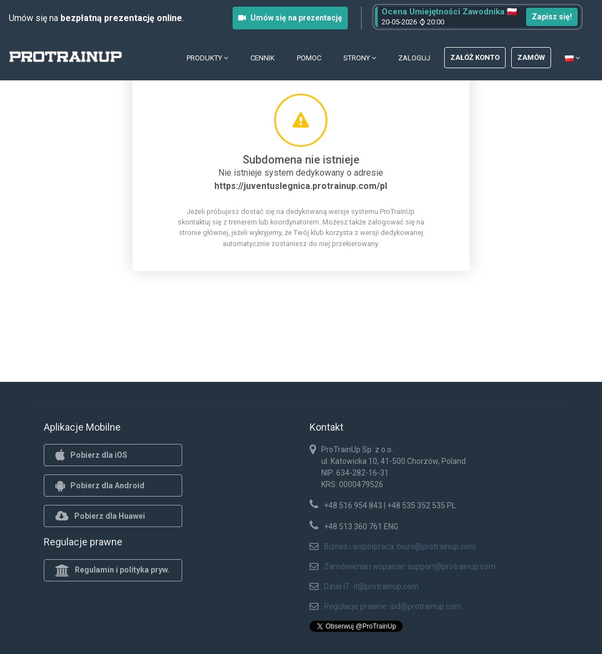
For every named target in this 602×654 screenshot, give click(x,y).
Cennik (262, 58)
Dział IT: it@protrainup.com (371, 586)
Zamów (531, 57)
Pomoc (309, 58)
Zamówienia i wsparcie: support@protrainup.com (410, 566)
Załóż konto (475, 57)
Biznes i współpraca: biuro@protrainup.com (400, 546)
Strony (359, 58)
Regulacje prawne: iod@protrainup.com (392, 606)
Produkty (207, 58)
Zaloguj (414, 58)
